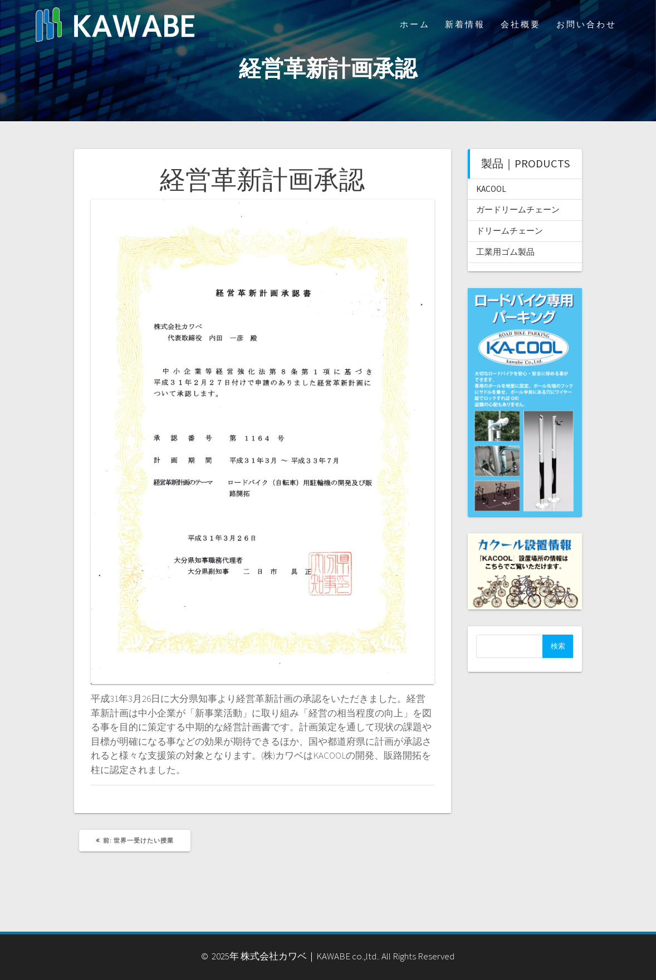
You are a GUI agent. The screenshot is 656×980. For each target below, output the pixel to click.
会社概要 (521, 24)
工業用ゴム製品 (505, 251)
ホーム (415, 24)
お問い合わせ (586, 24)
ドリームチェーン (509, 230)
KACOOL (491, 189)
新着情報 (465, 24)
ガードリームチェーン (518, 209)
